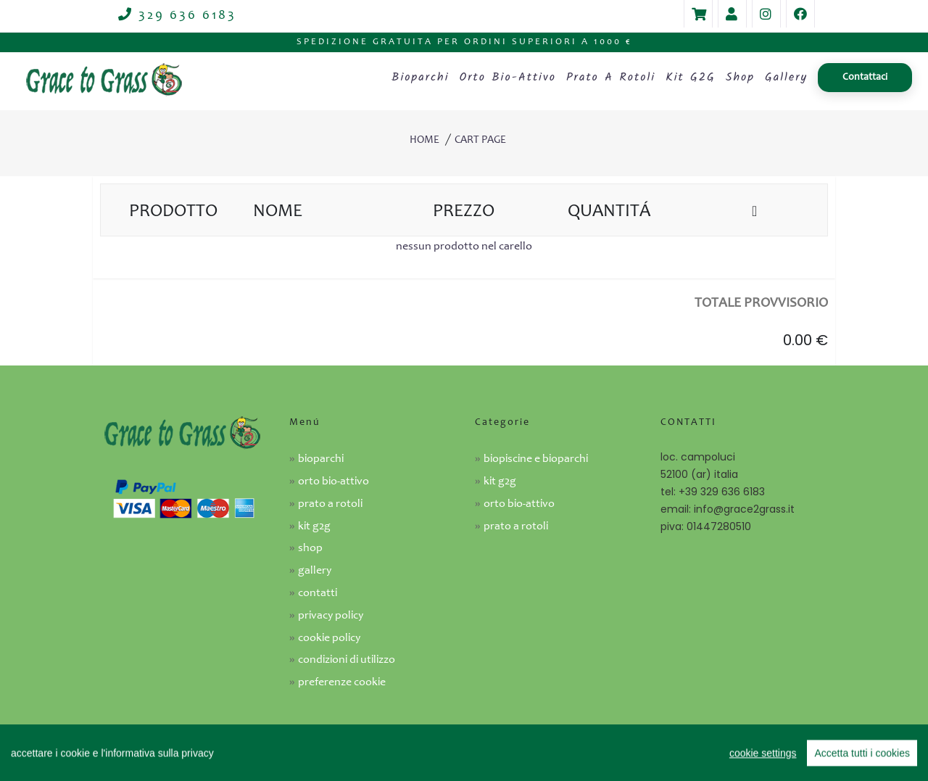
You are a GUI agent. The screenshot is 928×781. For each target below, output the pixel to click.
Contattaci (864, 78)
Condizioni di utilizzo (346, 660)
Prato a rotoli (610, 77)
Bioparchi (420, 77)
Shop (740, 77)
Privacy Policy (330, 615)
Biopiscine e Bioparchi (536, 459)
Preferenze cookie (342, 682)
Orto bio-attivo (507, 77)
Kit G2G (691, 77)
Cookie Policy (329, 638)
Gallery (786, 77)
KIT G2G (500, 481)
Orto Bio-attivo (519, 504)
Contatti (317, 593)
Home (424, 140)
